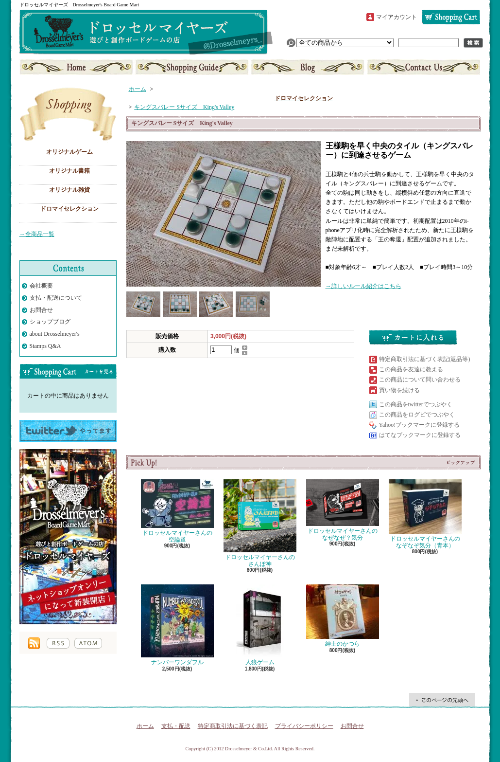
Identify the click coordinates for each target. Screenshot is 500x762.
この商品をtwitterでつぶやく (415, 404)
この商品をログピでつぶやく (417, 414)
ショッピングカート (451, 17)
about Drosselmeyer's (55, 333)
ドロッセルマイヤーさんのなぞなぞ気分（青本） (425, 514)
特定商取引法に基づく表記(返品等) (424, 359)
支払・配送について (192, 67)
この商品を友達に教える (411, 369)
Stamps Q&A (45, 346)
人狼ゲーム (260, 625)
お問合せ (422, 67)
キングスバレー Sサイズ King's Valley (184, 107)
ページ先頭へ (442, 700)
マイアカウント (396, 17)
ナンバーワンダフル (177, 625)
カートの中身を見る (68, 371)
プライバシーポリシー (304, 726)
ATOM (88, 643)
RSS (58, 643)
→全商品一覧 (36, 234)
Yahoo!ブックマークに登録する (419, 424)
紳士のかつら (342, 615)
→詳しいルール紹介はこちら (363, 286)
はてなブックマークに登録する (420, 435)
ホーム (77, 67)
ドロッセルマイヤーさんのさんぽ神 (260, 523)
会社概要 (41, 285)
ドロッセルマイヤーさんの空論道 (177, 511)
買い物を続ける (399, 390)
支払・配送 (175, 726)
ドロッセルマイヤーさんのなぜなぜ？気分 (342, 510)
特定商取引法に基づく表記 (233, 726)
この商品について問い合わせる (420, 379)
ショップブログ (307, 67)
